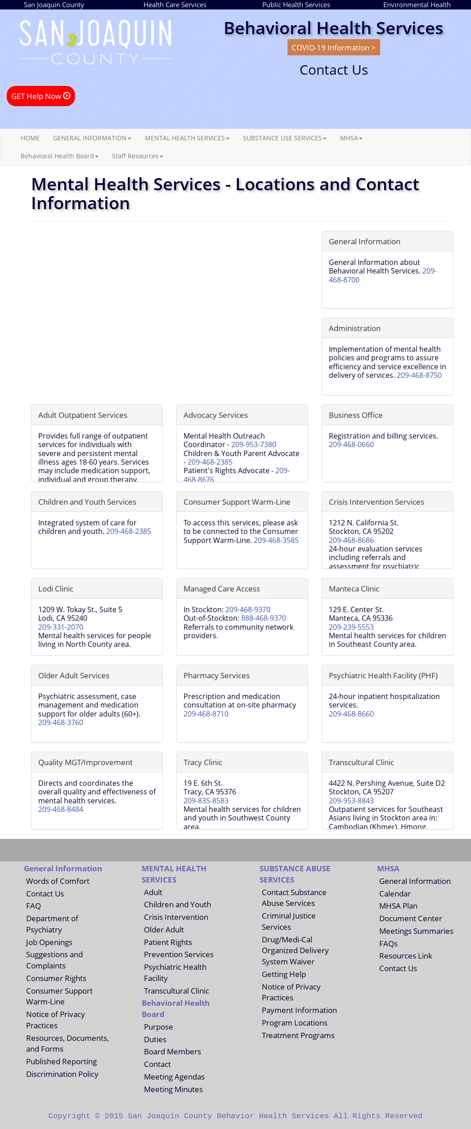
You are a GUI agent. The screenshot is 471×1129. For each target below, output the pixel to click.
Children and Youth (177, 904)
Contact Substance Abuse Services (294, 898)
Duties (155, 1039)
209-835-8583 (206, 801)
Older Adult (164, 929)
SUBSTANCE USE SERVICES (285, 138)
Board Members (172, 1051)
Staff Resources (137, 156)
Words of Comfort (58, 880)
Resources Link (405, 955)
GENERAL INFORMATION (92, 138)
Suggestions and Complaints (54, 960)
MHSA (351, 138)
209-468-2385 (210, 462)
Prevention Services (179, 954)
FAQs (388, 943)
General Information (415, 880)
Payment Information (299, 1009)
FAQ (33, 905)
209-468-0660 (351, 444)
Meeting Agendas (174, 1076)
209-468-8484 (60, 809)
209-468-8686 (351, 540)
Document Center (410, 918)
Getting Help (284, 973)
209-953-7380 (253, 444)
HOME (30, 138)
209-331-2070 (60, 627)
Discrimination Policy (62, 1073)
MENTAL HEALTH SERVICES (187, 138)
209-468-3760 (60, 722)
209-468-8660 (351, 714)
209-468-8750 (419, 375)
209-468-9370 (247, 609)
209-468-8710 (206, 714)
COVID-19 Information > (334, 47)
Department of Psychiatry (52, 924)
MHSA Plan (398, 905)
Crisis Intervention (176, 916)
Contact (157, 1063)
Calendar (395, 893)
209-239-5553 (351, 627)
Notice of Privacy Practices (55, 1019)
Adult (153, 892)
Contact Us (45, 893)
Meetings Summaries (416, 930)
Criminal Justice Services (289, 921)
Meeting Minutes (173, 1089)
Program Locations (294, 1022)
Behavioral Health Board (60, 156)
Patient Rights (168, 941)
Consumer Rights (56, 977)
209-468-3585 (276, 540)
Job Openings (49, 941)
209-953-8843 (351, 801)
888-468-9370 (263, 618)
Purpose (158, 1026)
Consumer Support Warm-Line (59, 996)
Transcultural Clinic (176, 990)
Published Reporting (61, 1061)
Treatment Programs (298, 1035)
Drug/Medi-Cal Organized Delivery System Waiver (295, 950)
